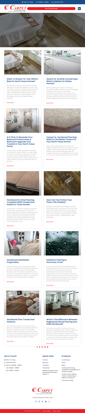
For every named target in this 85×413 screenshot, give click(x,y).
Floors (64, 362)
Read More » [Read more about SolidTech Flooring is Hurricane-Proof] (50, 285)
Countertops (66, 360)
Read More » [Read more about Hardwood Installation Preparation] (10, 281)
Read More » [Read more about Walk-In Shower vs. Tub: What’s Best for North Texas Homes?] (10, 102)
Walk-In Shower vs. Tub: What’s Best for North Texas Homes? (22, 80)
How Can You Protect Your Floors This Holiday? (59, 201)
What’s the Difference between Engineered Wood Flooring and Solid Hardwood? (61, 321)
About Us (45, 362)
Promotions (46, 368)
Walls (63, 365)
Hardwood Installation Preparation (18, 261)
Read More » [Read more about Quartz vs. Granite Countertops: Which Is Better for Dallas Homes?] (50, 103)
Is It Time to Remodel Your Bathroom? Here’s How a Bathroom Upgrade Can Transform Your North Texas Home (21, 142)
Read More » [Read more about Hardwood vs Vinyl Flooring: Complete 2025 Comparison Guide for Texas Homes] (10, 225)
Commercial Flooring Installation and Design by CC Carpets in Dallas (71, 369)
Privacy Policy (47, 411)
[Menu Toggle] (79, 8)
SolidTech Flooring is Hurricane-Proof (56, 261)
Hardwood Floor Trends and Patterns (20, 320)
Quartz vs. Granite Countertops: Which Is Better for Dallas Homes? (62, 81)
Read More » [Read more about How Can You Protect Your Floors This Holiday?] (50, 221)
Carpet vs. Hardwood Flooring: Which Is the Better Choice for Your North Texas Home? (61, 139)
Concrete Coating (67, 380)
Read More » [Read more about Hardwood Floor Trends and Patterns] (10, 341)
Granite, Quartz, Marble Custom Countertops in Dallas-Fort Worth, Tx (69, 376)
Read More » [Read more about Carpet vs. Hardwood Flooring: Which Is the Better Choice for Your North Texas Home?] (50, 159)
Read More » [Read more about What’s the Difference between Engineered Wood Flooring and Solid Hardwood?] (50, 343)
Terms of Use (56, 411)
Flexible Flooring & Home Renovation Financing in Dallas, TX (50, 372)
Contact (45, 360)
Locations (46, 365)
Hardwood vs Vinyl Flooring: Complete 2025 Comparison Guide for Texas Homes (21, 202)
